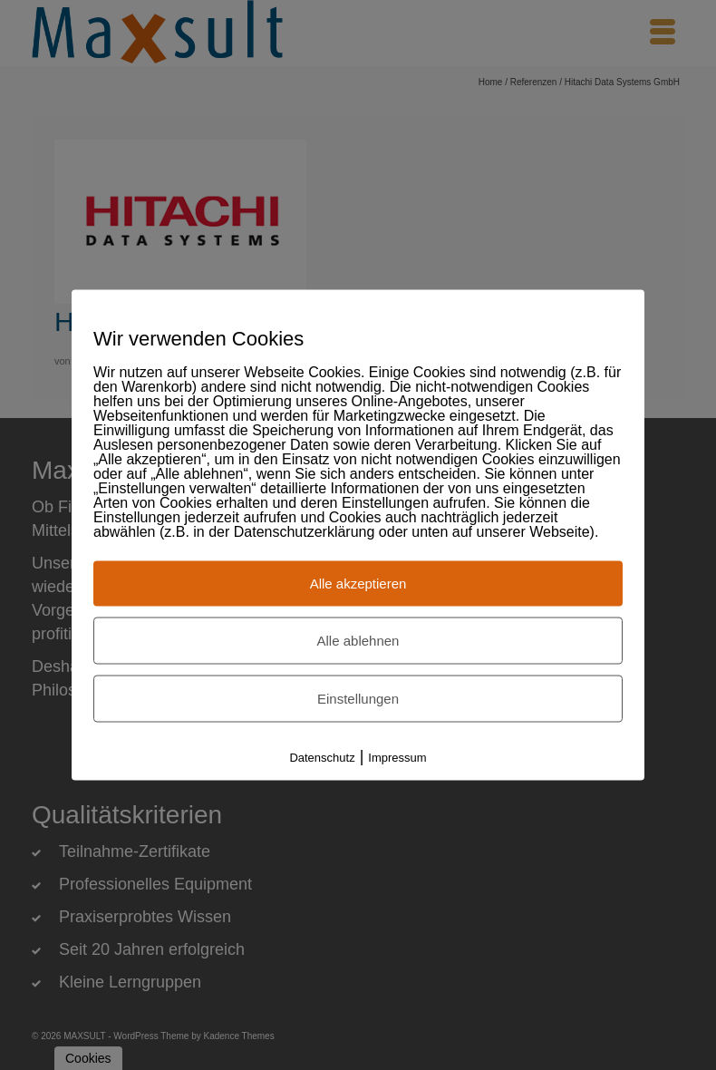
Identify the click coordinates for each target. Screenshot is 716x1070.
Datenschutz (321, 757)
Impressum (397, 757)
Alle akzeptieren (358, 583)
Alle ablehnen (358, 640)
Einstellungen (358, 698)
